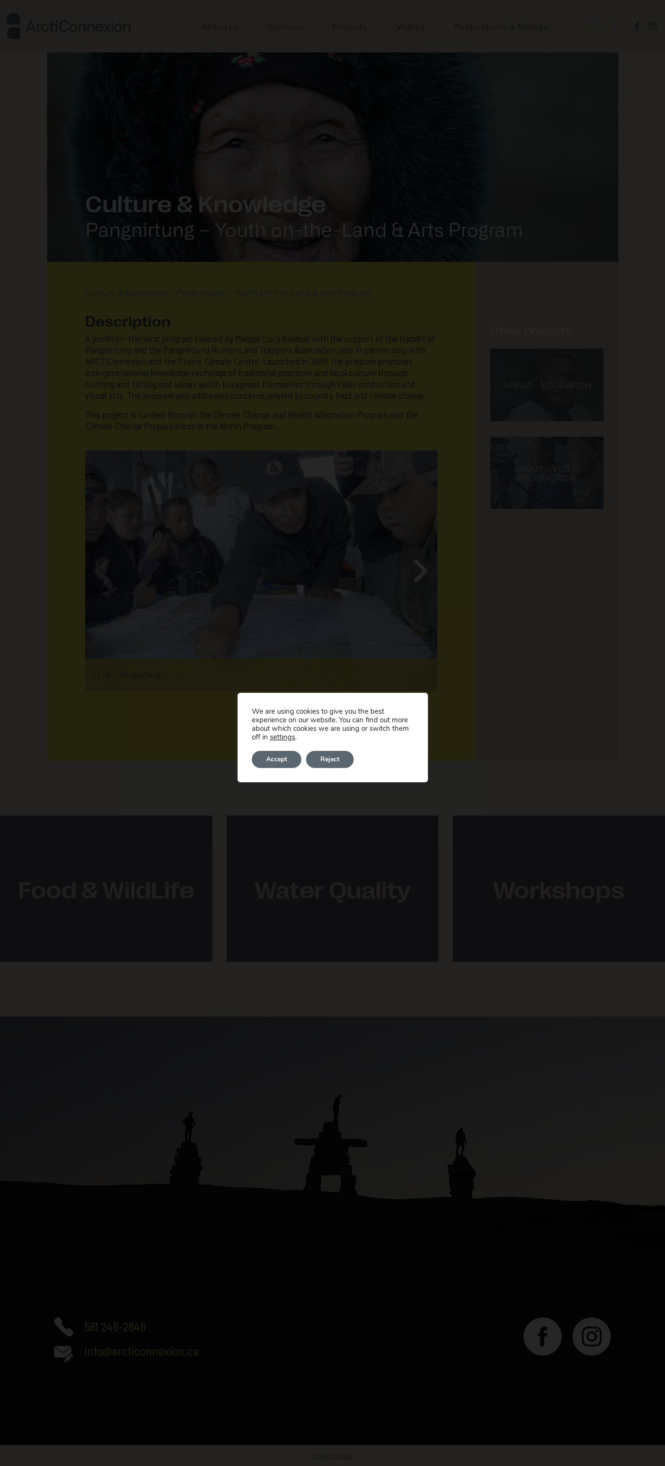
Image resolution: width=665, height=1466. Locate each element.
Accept (276, 759)
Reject (329, 759)
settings (282, 737)
